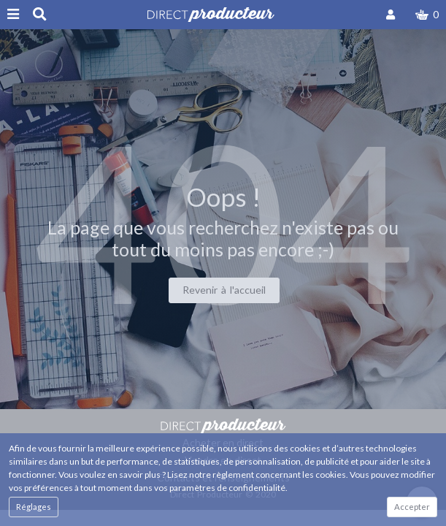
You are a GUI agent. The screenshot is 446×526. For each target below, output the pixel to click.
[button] (427, 14)
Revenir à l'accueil (224, 289)
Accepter (412, 506)
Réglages (33, 506)
